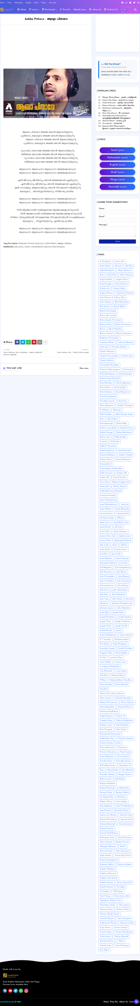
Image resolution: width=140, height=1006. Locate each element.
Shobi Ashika (105, 855)
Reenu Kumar (106, 779)
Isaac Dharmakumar (108, 504)
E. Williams (105, 410)
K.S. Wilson (104, 644)
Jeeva (114, 545)
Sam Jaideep (121, 801)
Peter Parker (121, 729)
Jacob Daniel (105, 527)
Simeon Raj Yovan (123, 855)
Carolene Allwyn (107, 342)
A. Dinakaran (105, 261)
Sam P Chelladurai (124, 806)
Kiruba (103, 657)
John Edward (123, 576)
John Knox (104, 590)
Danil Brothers (106, 383)
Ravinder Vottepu (107, 774)
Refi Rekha (119, 779)
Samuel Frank (127, 819)
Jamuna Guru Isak (107, 536)
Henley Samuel (119, 486)
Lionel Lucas (120, 662)
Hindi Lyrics (117, 172)
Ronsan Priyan (106, 792)
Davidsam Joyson (107, 401)
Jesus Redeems (106, 558)
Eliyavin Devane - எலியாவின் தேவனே (118, 105)
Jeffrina (124, 545)
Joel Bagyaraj (105, 567)
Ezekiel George (106, 432)
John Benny (121, 572)
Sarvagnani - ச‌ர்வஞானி (112, 123)
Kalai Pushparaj (120, 644)
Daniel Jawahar (125, 374)
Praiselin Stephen (125, 738)
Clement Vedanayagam (110, 369)
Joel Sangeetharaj (122, 567)
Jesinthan (104, 554)
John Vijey (104, 599)
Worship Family (106, 941)
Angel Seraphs (106, 279)
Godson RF (104, 477)
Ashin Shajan (105, 302)
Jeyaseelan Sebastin (108, 563)
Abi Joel (118, 266)
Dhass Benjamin (107, 405)
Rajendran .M (125, 765)
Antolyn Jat (105, 288)
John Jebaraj (122, 585)
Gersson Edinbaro (107, 455)
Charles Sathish (106, 360)
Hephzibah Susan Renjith (111, 491)
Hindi (36, 3)
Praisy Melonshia (107, 747)
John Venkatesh (118, 594)
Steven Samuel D (124, 882)
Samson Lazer (126, 815)
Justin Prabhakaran (108, 635)
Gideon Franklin (126, 455)
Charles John (127, 356)
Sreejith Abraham (107, 869)
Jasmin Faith (105, 540)
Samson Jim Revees (108, 815)
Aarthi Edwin (105, 266)
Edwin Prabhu (106, 414)
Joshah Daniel (106, 630)
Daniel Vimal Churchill (110, 378)
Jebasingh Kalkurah (122, 540)
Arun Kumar (105, 297)
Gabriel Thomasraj (108, 446)
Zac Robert (104, 950)
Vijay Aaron (105, 927)
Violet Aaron (105, 936)
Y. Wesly (120, 941)
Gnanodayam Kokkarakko (111, 468)
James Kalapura (120, 531)
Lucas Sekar (121, 671)
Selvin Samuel (106, 842)
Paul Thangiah (106, 729)
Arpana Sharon (106, 293)
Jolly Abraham (123, 608)
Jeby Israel (104, 545)
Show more (84, 368)
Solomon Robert (125, 864)
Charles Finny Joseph (109, 356)
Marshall (103, 689)
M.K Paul (104, 675)
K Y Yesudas (105, 639)
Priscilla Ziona (106, 761)
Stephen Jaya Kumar (109, 878)
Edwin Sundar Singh (124, 414)
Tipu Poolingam (124, 918)
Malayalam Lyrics (117, 157)
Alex (102, 275)
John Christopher (107, 576)
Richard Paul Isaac (108, 788)
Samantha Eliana (121, 810)
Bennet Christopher (108, 311)
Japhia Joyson (125, 536)
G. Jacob (103, 441)
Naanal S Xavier (125, 707)
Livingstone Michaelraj (110, 666)
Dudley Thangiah (125, 405)
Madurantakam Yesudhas (121, 680)
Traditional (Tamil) (108, 923)
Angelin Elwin (122, 279)
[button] (135, 9)
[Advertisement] (48, 47)
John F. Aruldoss (107, 581)
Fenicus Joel (105, 437)
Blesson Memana (123, 333)
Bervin (102, 329)
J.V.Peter (120, 518)
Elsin (102, 419)
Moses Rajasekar (107, 707)
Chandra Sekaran (119, 347)
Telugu (44, 3)
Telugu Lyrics (117, 179)
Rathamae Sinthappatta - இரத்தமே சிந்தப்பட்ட (117, 109)
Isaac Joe (125, 504)
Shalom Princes (122, 842)
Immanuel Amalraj (108, 495)
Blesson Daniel (106, 333)
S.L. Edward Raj (106, 797)
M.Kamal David (118, 675)
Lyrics (33, 9)
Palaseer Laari (106, 725)
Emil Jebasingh (106, 423)
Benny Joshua (106, 324)
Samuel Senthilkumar (109, 833)
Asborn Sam (119, 297)
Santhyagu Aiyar (107, 837)
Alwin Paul (111, 275)
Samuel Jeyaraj (125, 824)
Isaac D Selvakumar (108, 500)
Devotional (48, 9)
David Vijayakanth (108, 396)
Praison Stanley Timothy (110, 743)
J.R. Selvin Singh (106, 518)
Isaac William (106, 509)
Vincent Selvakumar (124, 932)
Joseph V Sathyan (122, 621)
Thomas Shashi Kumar (109, 914)
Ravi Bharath (127, 770)
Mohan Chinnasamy (108, 702)
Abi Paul (129, 266)
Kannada (52, 3)
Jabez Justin (105, 522)
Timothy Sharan (107, 918)
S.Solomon (121, 797)
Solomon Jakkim (107, 864)
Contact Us (111, 9)
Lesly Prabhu (105, 662)
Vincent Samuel (120, 927)
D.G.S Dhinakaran (107, 374)
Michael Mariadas (123, 698)
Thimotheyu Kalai (107, 905)
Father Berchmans (124, 432)
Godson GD (122, 473)
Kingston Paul (106, 653)
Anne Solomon (121, 284)
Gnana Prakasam (122, 459)
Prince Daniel (123, 756)
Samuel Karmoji (107, 828)
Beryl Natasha (115, 329)
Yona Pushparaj (122, 945)
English (29, 3)
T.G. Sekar (121, 887)
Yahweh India (105, 945)
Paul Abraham (122, 725)
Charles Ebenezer (107, 351)
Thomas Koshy (106, 909)
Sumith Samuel (106, 887)
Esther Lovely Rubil (108, 428)
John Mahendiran (120, 590)
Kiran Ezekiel (121, 653)
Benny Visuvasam (123, 324)
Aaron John (120, 261)
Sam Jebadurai (106, 806)
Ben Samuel (105, 306)
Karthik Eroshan (125, 648)
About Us (95, 9)
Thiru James (124, 905)
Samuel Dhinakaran (108, 819)
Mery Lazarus (106, 698)
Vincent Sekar (106, 932)
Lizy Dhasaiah (106, 671)
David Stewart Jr (123, 392)
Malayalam (18, 3)
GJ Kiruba (115, 441)
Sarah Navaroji (124, 837)
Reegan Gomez (124, 774)
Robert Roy (124, 788)
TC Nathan (105, 891)
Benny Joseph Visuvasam (110, 320)
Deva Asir (123, 401)
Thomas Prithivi (123, 909)
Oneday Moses (106, 720)
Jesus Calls (116, 554)
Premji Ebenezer (107, 756)
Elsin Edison (113, 419)
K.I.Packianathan (121, 639)
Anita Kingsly (106, 284)
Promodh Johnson (123, 761)
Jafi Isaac (118, 527)
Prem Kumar (125, 752)
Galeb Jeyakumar (107, 450)
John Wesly (117, 599)
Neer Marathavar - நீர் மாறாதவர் (115, 113)
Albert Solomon (124, 270)
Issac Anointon (106, 513)
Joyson (118, 630)
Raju (102, 770)
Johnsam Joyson (107, 608)
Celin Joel (104, 347)
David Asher (105, 387)
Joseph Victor (105, 626)
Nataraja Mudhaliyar (109, 711)
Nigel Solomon (106, 716)
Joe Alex (124, 563)
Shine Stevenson (123, 851)
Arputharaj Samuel (125, 293)
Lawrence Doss (115, 657)
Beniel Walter (119, 306)
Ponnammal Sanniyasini (110, 734)
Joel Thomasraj (106, 572)
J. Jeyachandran (122, 513)
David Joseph (120, 387)
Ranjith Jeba (112, 770)
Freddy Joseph (120, 437)
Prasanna (122, 747)
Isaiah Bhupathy (122, 509)
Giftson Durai (106, 459)
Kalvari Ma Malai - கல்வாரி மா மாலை (118, 100)
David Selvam (106, 392)
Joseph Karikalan (107, 617)
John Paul (104, 594)
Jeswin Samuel (122, 558)
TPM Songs (118, 891)
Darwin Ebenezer (123, 383)
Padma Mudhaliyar (124, 720)
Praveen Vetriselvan (108, 752)
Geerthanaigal (124, 450)
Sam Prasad (105, 810)
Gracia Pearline (119, 477)
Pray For (65, 9)
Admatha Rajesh (107, 270)
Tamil (9, 3)
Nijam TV (120, 716)
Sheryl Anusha (106, 851)
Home (2, 3)
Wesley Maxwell (121, 936)
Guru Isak (104, 482)
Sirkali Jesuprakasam (109, 860)
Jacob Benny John (121, 522)
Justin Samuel (126, 635)
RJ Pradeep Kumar (108, 765)
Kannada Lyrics (117, 186)
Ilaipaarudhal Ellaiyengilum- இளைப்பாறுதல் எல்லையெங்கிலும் (116, 127)
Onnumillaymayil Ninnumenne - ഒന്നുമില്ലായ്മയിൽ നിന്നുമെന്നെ (116, 117)
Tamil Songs (105, 896)
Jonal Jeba (104, 612)
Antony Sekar (119, 288)
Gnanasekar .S (106, 464)
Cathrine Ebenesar (126, 342)
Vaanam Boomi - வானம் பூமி (114, 121)
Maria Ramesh (121, 684)
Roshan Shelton (122, 792)
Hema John (105, 486)
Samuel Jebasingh (107, 824)
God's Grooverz (106, 473)
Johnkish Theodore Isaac (122, 603)
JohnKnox (104, 603)
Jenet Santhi (105, 549)
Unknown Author (127, 923)
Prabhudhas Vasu (107, 738)
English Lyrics (117, 165)
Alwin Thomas (126, 275)
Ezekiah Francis (127, 428)
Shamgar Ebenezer (108, 846)
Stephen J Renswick (108, 873)
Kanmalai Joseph (107, 648)
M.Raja (103, 680)
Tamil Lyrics (117, 150)
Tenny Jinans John (121, 896)
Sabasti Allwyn (106, 801)
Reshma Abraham (107, 783)
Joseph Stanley (124, 617)
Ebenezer (117, 410)
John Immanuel (123, 581)
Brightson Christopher (109, 338)
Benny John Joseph (108, 315)
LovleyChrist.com (7, 1002)
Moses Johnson (127, 702)
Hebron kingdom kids (121, 482)
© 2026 (18, 1002)
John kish (130, 599)
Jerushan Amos (120, 549)
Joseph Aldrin (118, 612)
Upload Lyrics (79, 10)
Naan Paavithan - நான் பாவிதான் (119, 97)
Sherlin (123, 846)
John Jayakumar (107, 585)
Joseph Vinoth (121, 626)
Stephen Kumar (106, 882)
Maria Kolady (106, 684)
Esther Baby (121, 423)
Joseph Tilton (105, 621)
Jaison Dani (105, 531)
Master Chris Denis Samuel (111, 693)
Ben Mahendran (122, 302)
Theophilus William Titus (110, 900)
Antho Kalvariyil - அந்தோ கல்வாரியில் (118, 103)
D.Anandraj (128, 369)
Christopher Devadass (109, 365)
